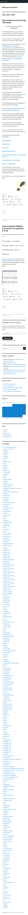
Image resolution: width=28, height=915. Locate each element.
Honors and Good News (9, 650)
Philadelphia (6, 784)
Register (5, 429)
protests (10, 65)
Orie (4, 738)
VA (4, 900)
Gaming (5, 609)
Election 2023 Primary (9, 582)
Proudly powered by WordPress (17, 912)
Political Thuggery (8, 795)
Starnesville (6, 857)
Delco (4, 531)
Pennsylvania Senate (8, 779)
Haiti (4, 631)
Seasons (5, 834)
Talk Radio (6, 861)
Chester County (7, 486)
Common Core (7, 504)
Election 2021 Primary (9, 575)
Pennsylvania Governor (9, 773)
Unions (5, 896)
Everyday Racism (6, 140)
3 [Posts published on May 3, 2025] (20, 405)
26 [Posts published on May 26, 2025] (4, 416)
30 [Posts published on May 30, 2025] (17, 416)
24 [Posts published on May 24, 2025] (20, 413)
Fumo (4, 607)
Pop (4, 796)
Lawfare (5, 686)
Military (5, 713)
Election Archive (7, 591)
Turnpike (5, 887)
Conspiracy (6, 509)
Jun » (21, 418)
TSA (4, 884)
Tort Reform (6, 873)
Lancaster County (7, 684)
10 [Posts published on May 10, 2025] (20, 408)
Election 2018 (6, 563)
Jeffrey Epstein (7, 668)
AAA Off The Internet (8, 449)
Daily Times (6, 524)
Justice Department (8, 675)
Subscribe (7, 338)
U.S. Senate (6, 891)
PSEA (4, 802)
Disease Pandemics (8, 543)
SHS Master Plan (7, 848)
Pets (4, 782)
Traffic (5, 875)
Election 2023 (6, 581)
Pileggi (5, 788)
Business (5, 481)
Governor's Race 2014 (8, 622)
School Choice (7, 832)
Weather (5, 903)
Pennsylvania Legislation (9, 775)
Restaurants (6, 818)
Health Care (6, 638)
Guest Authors (7, 625)
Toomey (5, 871)
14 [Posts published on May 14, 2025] (10, 410)
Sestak (5, 845)
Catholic (5, 483)
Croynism (5, 520)
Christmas (6, 497)
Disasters (5, 541)
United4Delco (6, 898)
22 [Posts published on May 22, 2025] (14, 413)
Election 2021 (6, 574)
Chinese (5, 493)
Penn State (6, 764)
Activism (5, 456)
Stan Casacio (6, 855)
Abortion (5, 451)
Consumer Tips (7, 511)
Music (4, 722)
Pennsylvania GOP (8, 772)
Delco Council (6, 533)
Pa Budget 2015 (7, 748)
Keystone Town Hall (8, 682)
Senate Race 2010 (7, 839)
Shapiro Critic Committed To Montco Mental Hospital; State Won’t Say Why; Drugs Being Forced (14, 371)
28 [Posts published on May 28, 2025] (10, 416)
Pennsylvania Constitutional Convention (13, 770)
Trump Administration (9, 882)
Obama (5, 729)
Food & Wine (6, 604)
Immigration (6, 661)
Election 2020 (6, 570)
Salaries (5, 825)
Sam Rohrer (6, 827)
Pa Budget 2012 (7, 743)
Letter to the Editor (8, 695)
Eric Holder (6, 599)
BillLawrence (6, 219)
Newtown (5, 727)
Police (4, 793)
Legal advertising (7, 688)
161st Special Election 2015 (10, 447)
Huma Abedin (6, 652)
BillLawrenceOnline (9, 7)
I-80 (4, 657)
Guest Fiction (6, 627)
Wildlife (5, 907)
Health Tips (6, 640)
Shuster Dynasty (7, 850)
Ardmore (5, 458)
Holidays (5, 647)
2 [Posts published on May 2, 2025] (17, 405)
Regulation (6, 811)
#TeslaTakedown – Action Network (11, 160)
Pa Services (6, 761)
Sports (5, 852)
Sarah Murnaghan (8, 830)
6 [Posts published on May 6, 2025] (7, 408)
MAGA (5, 702)
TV (4, 889)
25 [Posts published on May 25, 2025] (24, 413)
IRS (4, 666)
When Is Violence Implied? (10, 389)
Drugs (4, 547)
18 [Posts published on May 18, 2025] (24, 410)
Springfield (6, 854)
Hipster (5, 643)
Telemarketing (7, 868)
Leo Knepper (6, 693)
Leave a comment (6, 315)
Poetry (5, 791)
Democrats (6, 538)
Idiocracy (5, 659)
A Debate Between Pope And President (13, 387)
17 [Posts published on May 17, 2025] (20, 410)
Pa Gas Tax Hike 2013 (8, 755)
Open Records (6, 734)
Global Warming (7, 616)
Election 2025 (6, 588)
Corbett (5, 513)
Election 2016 (6, 558)
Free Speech (6, 606)
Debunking (6, 529)
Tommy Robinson (18, 53)
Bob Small (18, 219)
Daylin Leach (6, 525)
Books (5, 475)
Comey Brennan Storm (9, 502)
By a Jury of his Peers (8, 386)
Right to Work (7, 820)
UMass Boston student (17, 94)
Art (4, 459)
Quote (5, 804)
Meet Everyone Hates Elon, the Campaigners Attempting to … (12, 58)
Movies (5, 720)
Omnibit (5, 732)
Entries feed (6, 433)
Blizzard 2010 (6, 470)
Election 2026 (6, 590)
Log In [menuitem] (2, 1)
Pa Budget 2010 (7, 739)
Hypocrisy (6, 656)
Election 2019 (6, 566)
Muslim (5, 723)
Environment (6, 597)
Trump (5, 880)
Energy (5, 595)
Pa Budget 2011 (7, 741)
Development (6, 540)
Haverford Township (8, 636)
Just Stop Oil (5, 147)
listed (10, 74)
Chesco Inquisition (8, 484)
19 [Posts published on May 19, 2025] (3, 413)
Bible (4, 463)
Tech (4, 866)
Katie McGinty (7, 679)
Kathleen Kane (7, 677)
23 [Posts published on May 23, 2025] (17, 413)
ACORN (5, 454)
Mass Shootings (7, 709)
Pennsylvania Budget (8, 766)
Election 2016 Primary (9, 559)
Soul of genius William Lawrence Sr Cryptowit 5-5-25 (13, 228)
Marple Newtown (7, 706)
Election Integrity (7, 593)
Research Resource (8, 816)
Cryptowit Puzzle (19, 314)
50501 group (7, 129)
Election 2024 (6, 584)
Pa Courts (5, 754)
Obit (4, 731)
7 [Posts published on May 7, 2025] (10, 408)
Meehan (5, 711)
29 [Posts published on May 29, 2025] (14, 416)
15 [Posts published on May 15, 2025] (14, 410)
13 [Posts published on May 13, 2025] (7, 410)
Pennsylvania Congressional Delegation (13, 768)
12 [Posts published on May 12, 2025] (3, 410)
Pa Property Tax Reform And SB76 (12, 759)
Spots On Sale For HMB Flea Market (17, 364)
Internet (5, 665)
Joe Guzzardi (6, 670)
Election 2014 (6, 554)
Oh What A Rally (12, 363)
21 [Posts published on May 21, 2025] (10, 413)
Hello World (6, 641)
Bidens (5, 465)
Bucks (4, 477)
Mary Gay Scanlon (8, 707)
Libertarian (6, 697)
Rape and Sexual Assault (9, 809)
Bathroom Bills (7, 461)
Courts (5, 516)
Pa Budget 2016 (7, 750)
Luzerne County (7, 700)
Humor (5, 654)
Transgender (6, 877)
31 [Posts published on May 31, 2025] (20, 416)
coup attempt (6, 515)
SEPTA (5, 843)
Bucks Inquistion (7, 479)
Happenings (6, 632)
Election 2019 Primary (9, 568)
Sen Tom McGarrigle (8, 836)
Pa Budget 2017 (7, 752)
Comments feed (7, 435)
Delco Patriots (7, 534)
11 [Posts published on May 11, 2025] (24, 408)
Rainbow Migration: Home (9, 151)
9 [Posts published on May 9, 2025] (17, 408)
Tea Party (5, 864)
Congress (5, 506)
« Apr (6, 418)
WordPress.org (7, 436)
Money (5, 716)
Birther (5, 468)
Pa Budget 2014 (7, 747)
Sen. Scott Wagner (8, 838)
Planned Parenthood (8, 789)
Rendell (5, 814)
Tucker (5, 886)
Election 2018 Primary (9, 565)
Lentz (4, 691)
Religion (5, 813)
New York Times (7, 725)
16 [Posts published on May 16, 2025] (17, 410)
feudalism (5, 602)
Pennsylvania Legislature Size (11, 777)
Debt (4, 527)
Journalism (6, 673)
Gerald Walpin (7, 613)
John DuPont (6, 672)
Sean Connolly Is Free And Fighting (12, 391)
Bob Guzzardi (6, 472)
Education (6, 549)
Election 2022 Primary (9, 579)
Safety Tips (6, 823)
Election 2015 (6, 556)
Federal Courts (7, 600)
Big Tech (5, 467)
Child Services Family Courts (10, 492)
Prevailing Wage (7, 800)
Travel (5, 879)
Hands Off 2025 (6, 144)
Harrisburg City (7, 634)
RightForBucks (7, 821)
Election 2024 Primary (9, 586)
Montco (5, 718)
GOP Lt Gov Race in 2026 (9, 384)
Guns (4, 629)
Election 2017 (6, 561)
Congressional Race (8, 508)
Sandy (5, 829)
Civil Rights (6, 499)
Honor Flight (6, 648)
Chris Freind (6, 495)
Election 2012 (6, 550)
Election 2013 (6, 552)
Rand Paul (6, 807)
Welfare (5, 905)
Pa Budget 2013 (7, 745)
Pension (5, 780)
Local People (6, 698)
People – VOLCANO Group (8, 163)
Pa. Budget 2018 (7, 763)
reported (15, 31)
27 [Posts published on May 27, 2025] (7, 416)
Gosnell (5, 620)
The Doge (11, 176)
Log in (5, 431)
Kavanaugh (6, 681)
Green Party (6, 624)
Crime (4, 518)
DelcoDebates (6, 536)
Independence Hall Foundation (11, 663)
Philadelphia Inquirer (8, 786)
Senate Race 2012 (7, 841)
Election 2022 (6, 577)
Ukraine (5, 893)
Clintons (5, 500)
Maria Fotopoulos (7, 704)
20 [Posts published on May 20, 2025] (7, 413)
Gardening (6, 611)
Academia (5, 452)
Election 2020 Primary (9, 572)
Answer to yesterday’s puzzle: (9, 259)
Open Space (6, 736)
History (5, 645)
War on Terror (7, 902)
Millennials (6, 714)
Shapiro (5, 846)
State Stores (6, 859)
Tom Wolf (5, 870)
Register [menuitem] (5, 1)
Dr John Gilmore (7, 545)
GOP (4, 618)
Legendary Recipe (7, 689)
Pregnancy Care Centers (9, 798)
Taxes (4, 862)
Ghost (5, 615)
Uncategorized (7, 895)
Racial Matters (7, 805)
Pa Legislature (7, 757)
